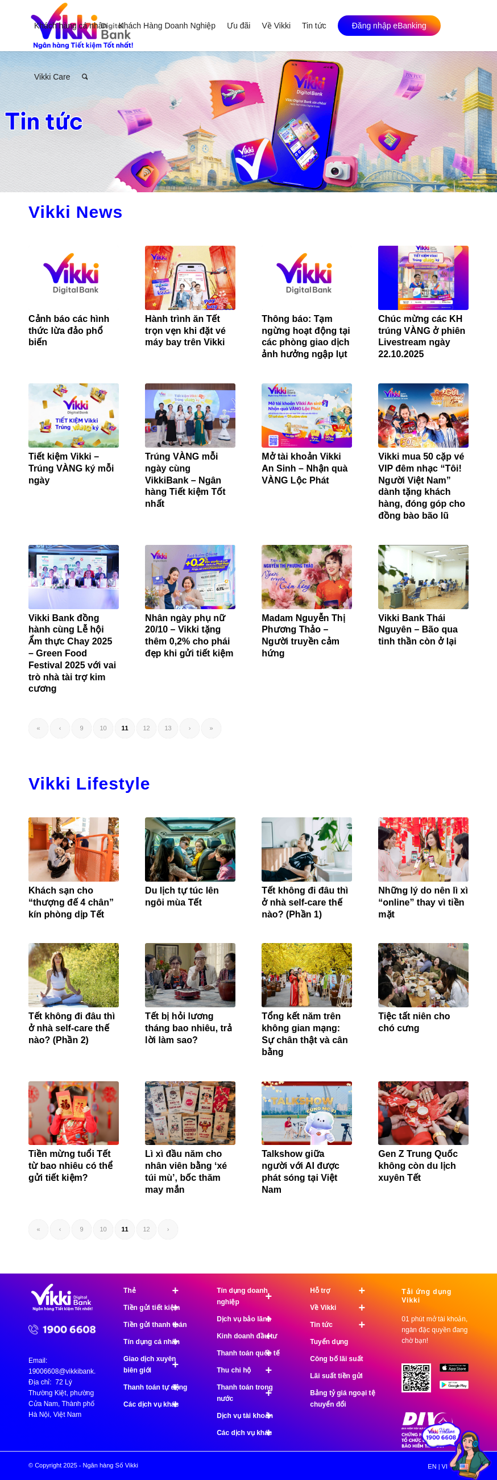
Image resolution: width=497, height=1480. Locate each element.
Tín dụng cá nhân (156, 1341)
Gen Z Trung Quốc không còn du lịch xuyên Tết (418, 1166)
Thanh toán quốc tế (249, 1353)
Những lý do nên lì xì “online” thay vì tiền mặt (423, 902)
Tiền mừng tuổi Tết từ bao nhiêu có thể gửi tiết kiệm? (70, 1166)
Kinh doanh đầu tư (249, 1336)
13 (167, 728)
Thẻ (156, 1290)
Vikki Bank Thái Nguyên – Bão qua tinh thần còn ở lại (418, 630)
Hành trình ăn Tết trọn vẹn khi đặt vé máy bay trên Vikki (185, 331)
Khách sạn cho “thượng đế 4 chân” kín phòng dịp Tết (71, 902)
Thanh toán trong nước (249, 1393)
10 (103, 728)
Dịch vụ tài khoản (249, 1415)
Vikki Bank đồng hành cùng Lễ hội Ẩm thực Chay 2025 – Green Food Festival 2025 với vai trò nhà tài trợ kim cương (72, 653)
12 (146, 728)
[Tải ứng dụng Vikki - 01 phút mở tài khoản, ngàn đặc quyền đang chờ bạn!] (420, 1382)
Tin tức (342, 1324)
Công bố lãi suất (336, 1359)
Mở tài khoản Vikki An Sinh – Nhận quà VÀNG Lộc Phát (304, 468)
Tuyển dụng (329, 1342)
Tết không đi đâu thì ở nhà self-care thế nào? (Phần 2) (71, 1028)
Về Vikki (342, 1307)
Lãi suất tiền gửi (336, 1376)
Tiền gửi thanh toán (156, 1324)
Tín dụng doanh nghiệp (249, 1296)
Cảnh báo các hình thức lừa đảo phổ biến (68, 331)
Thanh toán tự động (156, 1387)
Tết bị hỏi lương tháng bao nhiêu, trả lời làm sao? (188, 1028)
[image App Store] (458, 1371)
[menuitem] (70, 25)
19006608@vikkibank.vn (65, 1371)
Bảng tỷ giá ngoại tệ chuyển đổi (342, 1398)
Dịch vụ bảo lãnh (249, 1319)
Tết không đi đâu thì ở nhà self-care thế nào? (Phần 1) (305, 902)
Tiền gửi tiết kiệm (156, 1307)
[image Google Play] (458, 1389)
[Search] (85, 76)
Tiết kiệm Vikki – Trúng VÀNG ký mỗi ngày (71, 468)
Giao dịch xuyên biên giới (156, 1364)
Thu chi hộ (249, 1370)
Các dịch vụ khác (156, 1404)
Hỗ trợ (342, 1290)
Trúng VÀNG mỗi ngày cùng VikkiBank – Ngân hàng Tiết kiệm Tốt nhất (185, 480)
